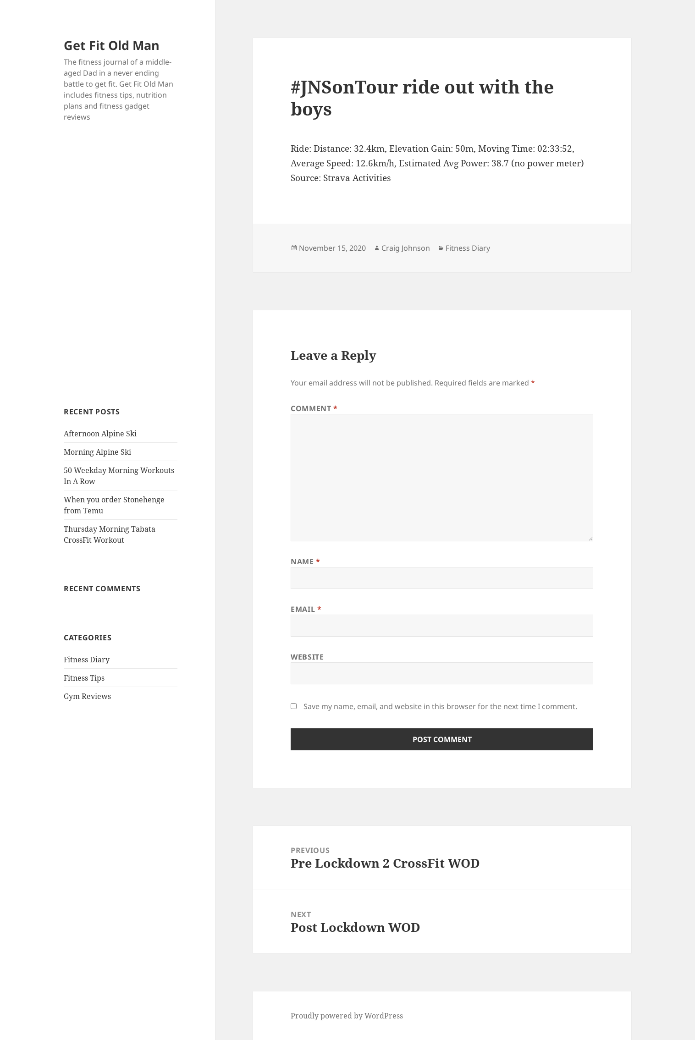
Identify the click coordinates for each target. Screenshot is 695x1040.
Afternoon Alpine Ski (100, 434)
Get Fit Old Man (112, 45)
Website (307, 657)
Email (306, 609)
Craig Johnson (405, 248)
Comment (314, 408)
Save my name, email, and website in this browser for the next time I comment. (440, 706)
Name (305, 561)
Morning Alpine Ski (97, 452)
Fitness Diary (87, 660)
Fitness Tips (84, 678)
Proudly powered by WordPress (347, 1016)
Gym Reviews (87, 696)
